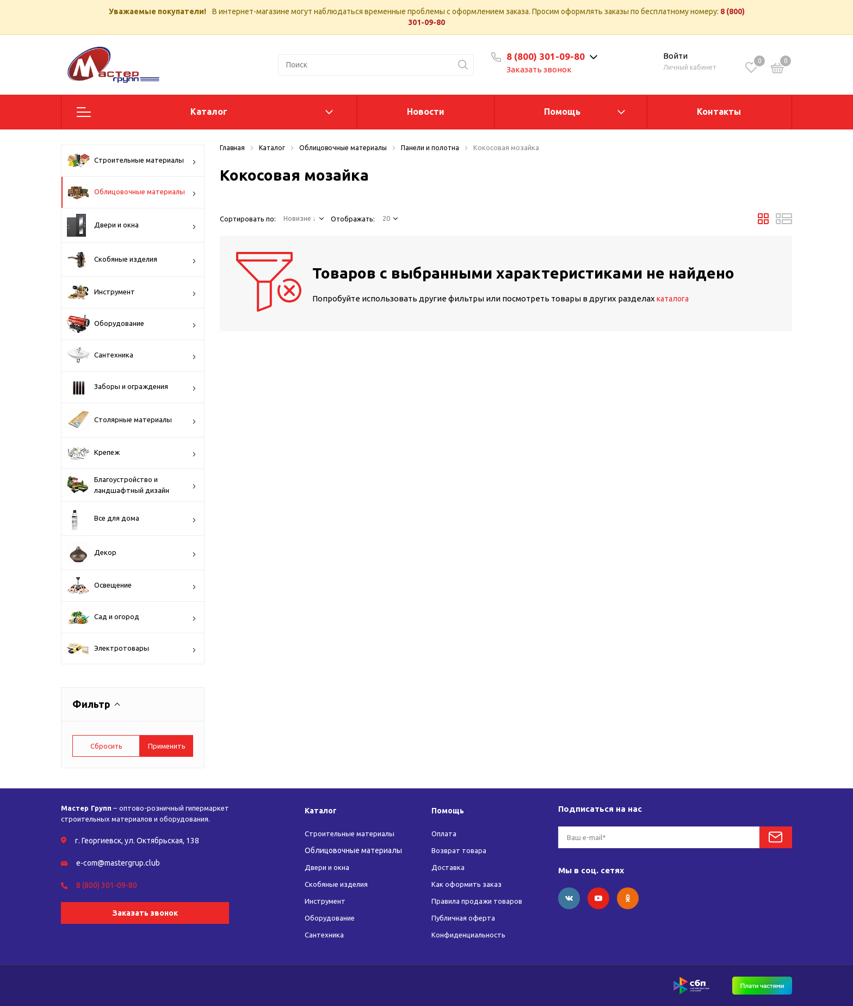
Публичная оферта (464, 918)
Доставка (448, 867)
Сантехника (131, 355)
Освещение (131, 586)
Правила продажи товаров (479, 901)
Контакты (719, 111)
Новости (425, 111)
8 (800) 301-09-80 (553, 56)
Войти (675, 55)
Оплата (445, 833)
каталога (675, 298)
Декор (131, 552)
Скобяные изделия (131, 259)
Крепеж (131, 453)
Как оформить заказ (467, 884)
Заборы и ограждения (131, 386)
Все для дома (131, 518)
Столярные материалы (131, 420)
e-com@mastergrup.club (118, 863)
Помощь (562, 111)
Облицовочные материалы (131, 192)
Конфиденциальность (471, 934)
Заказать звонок (546, 69)
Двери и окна (131, 225)
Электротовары (131, 649)
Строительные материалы (131, 160)
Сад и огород (131, 617)
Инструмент (131, 292)
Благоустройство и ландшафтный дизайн (131, 485)
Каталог (208, 111)
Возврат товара (459, 850)
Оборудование (131, 324)
